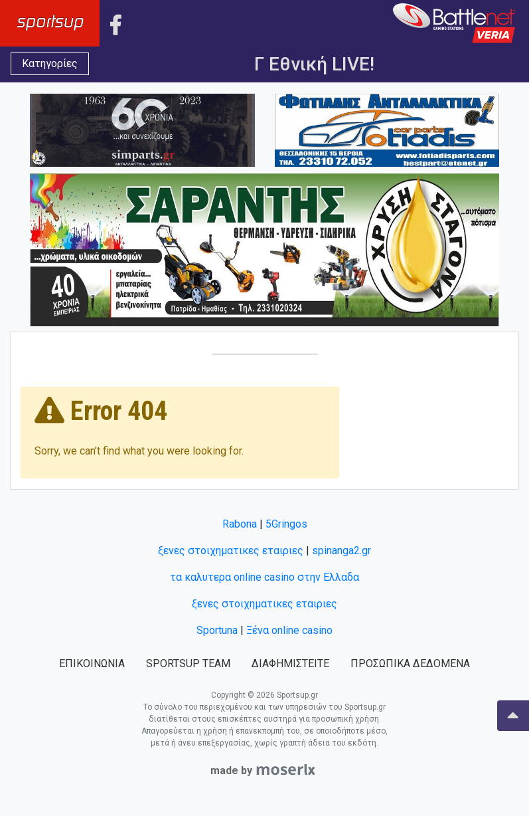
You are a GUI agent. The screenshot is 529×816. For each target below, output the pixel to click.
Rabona (239, 524)
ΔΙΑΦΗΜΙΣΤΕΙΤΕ (290, 663)
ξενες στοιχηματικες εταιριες (230, 550)
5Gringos (286, 524)
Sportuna (217, 630)
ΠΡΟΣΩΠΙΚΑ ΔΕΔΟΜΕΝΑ (410, 663)
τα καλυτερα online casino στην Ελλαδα (264, 577)
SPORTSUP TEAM (188, 663)
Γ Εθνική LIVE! (314, 64)
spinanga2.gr (341, 550)
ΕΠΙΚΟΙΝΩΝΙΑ (92, 663)
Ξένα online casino (289, 630)
